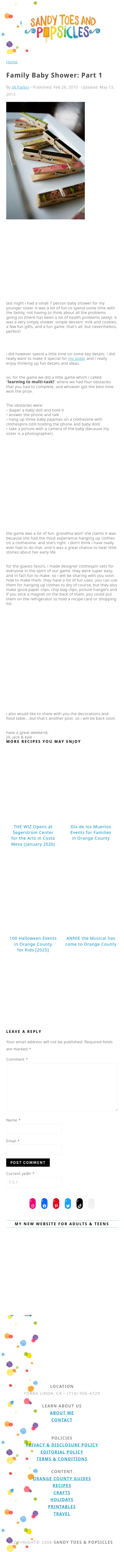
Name (13, 1120)
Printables (62, 1506)
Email (13, 1141)
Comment (17, 1059)
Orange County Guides (62, 1478)
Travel (62, 1513)
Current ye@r (20, 1173)
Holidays (62, 1499)
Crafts (61, 1492)
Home (12, 61)
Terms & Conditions (62, 1459)
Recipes (62, 1485)
